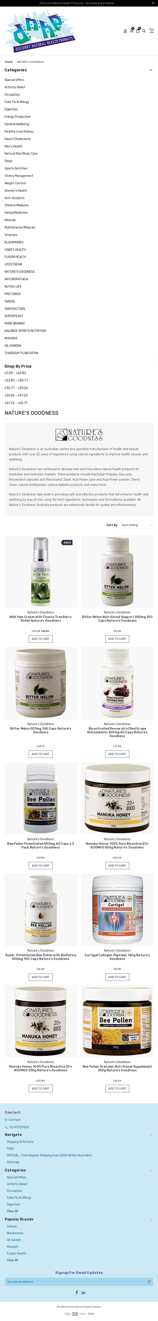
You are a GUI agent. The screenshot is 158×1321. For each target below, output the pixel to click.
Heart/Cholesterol (17, 139)
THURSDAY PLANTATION (21, 353)
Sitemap (13, 1162)
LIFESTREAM (13, 264)
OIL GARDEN (13, 346)
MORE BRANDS (15, 323)
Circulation (12, 95)
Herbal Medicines (16, 213)
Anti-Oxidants (15, 198)
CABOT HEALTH (15, 250)
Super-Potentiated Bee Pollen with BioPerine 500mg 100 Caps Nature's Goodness (40, 957)
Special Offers (14, 80)
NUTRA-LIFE (13, 286)
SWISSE (10, 301)
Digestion (11, 109)
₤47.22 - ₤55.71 (16, 403)
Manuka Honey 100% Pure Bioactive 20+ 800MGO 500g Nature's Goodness (117, 845)
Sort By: (112, 525)
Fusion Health (16, 1253)
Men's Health (13, 146)
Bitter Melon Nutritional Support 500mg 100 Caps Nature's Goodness (117, 619)
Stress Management (19, 176)
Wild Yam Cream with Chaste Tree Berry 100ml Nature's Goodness (41, 619)
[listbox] (136, 525)
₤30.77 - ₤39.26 (16, 388)
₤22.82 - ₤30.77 (16, 380)
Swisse (12, 1226)
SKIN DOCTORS (15, 309)
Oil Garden (14, 1240)
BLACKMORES (14, 242)
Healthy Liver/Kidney (19, 131)
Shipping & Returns (20, 1142)
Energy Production (18, 117)
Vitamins (11, 235)
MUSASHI (11, 338)
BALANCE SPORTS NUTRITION (25, 331)
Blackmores (15, 1233)
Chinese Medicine (17, 205)
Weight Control (15, 183)
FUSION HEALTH (15, 257)
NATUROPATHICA (16, 279)
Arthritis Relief (15, 87)
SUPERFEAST (14, 316)
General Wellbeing (17, 124)
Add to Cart (41, 638)
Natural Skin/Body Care (21, 153)
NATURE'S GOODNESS (20, 272)
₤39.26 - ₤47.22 (16, 395)
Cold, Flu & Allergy (17, 102)
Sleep (8, 161)
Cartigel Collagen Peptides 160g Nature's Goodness (117, 957)
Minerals (10, 220)
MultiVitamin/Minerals (20, 227)
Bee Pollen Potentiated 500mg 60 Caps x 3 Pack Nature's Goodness (40, 845)
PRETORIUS (13, 294)
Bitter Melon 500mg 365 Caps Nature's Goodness (40, 730)
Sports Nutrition (16, 168)
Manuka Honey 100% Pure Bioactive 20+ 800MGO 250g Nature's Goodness (40, 1068)
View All (12, 1211)
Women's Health (16, 191)
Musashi (12, 1247)
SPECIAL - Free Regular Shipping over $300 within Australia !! (49, 1155)
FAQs (10, 1148)
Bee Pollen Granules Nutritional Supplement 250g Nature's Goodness (117, 1068)
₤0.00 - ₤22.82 (15, 373)
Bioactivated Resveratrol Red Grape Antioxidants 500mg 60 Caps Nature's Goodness (117, 732)
